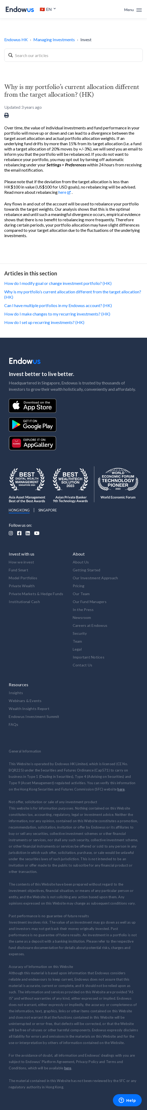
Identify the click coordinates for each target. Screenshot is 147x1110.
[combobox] (73, 55)
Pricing (79, 586)
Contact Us (83, 665)
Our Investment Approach (95, 578)
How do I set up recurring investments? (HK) (44, 322)
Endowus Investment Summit (34, 716)
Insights (16, 692)
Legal (77, 649)
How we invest (21, 562)
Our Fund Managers (90, 601)
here (62, 192)
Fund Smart (18, 570)
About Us (81, 562)
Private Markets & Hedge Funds (36, 593)
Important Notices (88, 657)
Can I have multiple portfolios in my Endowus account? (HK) (58, 305)
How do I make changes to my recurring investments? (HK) (57, 313)
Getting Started (86, 570)
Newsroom (82, 617)
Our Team (81, 593)
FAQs (13, 724)
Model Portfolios (23, 578)
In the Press (83, 609)
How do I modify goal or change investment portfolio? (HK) (58, 283)
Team (77, 641)
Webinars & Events (25, 700)
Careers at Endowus (90, 625)
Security (80, 633)
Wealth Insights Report (29, 708)
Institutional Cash (24, 601)
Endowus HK (16, 39)
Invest (85, 39)
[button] (48, 9)
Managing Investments (54, 39)
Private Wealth (22, 586)
